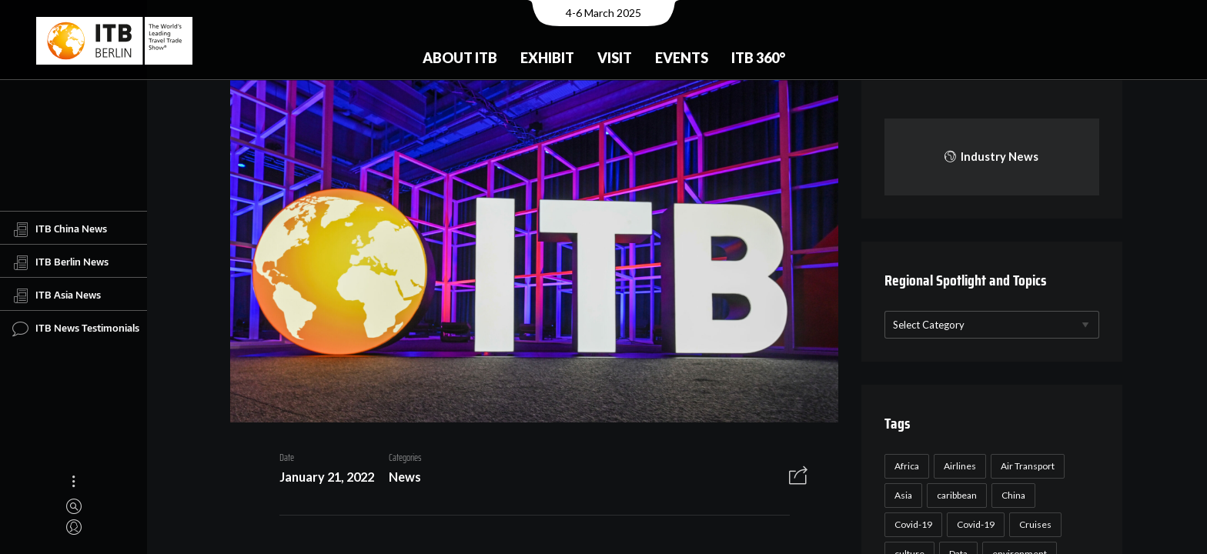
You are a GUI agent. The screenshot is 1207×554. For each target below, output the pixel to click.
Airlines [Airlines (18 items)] (957, 466)
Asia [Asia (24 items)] (901, 495)
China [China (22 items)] (1011, 495)
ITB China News (59, 229)
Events (681, 57)
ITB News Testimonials (75, 328)
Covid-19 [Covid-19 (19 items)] (973, 524)
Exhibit (547, 57)
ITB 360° (758, 57)
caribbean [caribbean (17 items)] (955, 495)
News (399, 478)
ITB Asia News (56, 295)
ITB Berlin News (60, 262)
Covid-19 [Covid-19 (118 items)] (911, 524)
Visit (614, 57)
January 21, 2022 (320, 478)
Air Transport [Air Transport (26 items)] (1025, 466)
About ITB (460, 57)
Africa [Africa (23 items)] (904, 466)
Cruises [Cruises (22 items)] (1033, 524)
